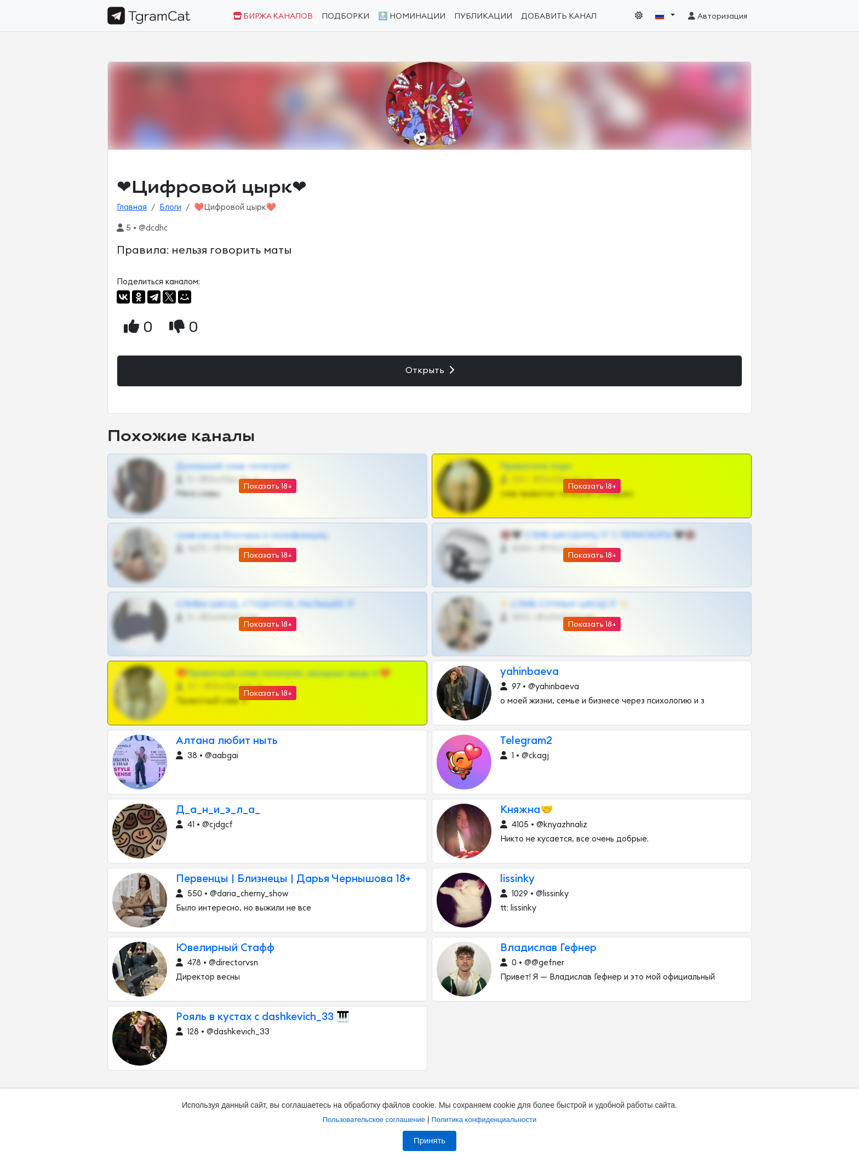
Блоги (170, 207)
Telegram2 (526, 741)
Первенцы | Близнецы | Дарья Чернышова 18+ (293, 879)
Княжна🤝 (526, 810)
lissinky (517, 879)
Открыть (429, 370)
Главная (132, 207)
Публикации (483, 16)
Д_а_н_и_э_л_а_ (218, 810)
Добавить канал (559, 16)
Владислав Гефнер (548, 948)
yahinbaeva (529, 672)
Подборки (345, 16)
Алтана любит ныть (227, 741)
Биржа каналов (273, 16)
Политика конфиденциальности (483, 1119)
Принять (429, 1140)
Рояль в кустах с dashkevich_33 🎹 (263, 1017)
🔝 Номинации (411, 16)
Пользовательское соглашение (374, 1119)
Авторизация (716, 16)
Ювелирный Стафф (225, 948)
